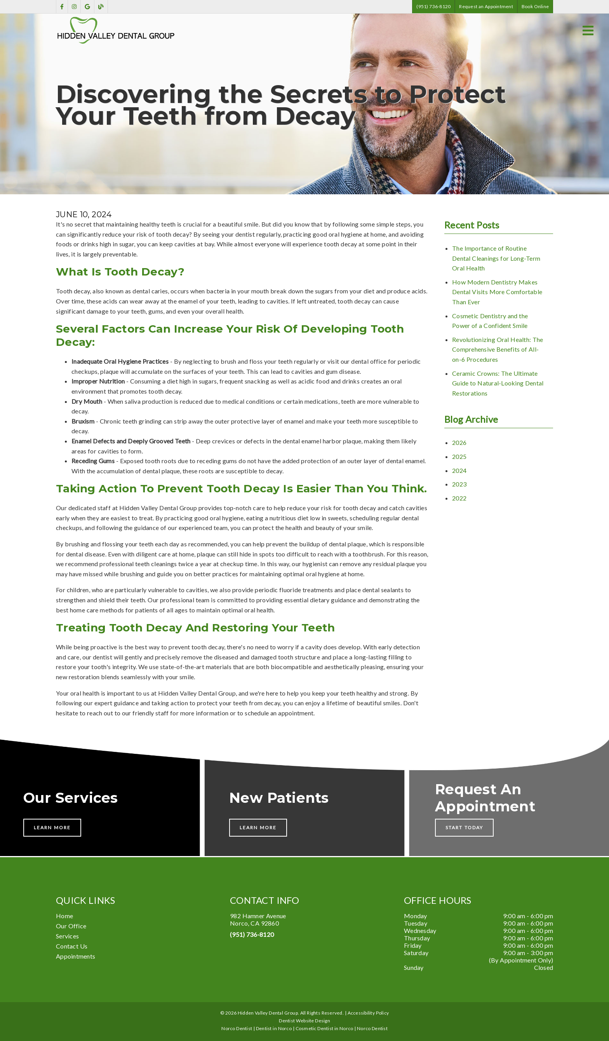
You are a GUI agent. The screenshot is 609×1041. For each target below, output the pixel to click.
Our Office (71, 925)
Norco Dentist (372, 1028)
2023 (459, 484)
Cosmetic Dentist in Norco (324, 1028)
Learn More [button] (52, 827)
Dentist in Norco (274, 1028)
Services (67, 936)
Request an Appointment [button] (486, 6)
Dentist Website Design (304, 1021)
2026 (459, 442)
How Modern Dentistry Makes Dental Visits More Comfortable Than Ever (497, 291)
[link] (62, 6)
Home (64, 915)
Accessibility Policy (368, 1013)
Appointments (75, 956)
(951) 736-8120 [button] (433, 6)
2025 (459, 456)
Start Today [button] (464, 827)
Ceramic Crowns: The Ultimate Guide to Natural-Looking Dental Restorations (497, 383)
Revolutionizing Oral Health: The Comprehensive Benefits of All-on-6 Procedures (497, 349)
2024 (459, 470)
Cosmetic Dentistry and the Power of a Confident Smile (490, 321)
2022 (459, 498)
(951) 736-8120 (252, 934)
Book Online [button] (535, 6)
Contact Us (71, 946)
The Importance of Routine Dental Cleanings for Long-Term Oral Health (496, 258)
